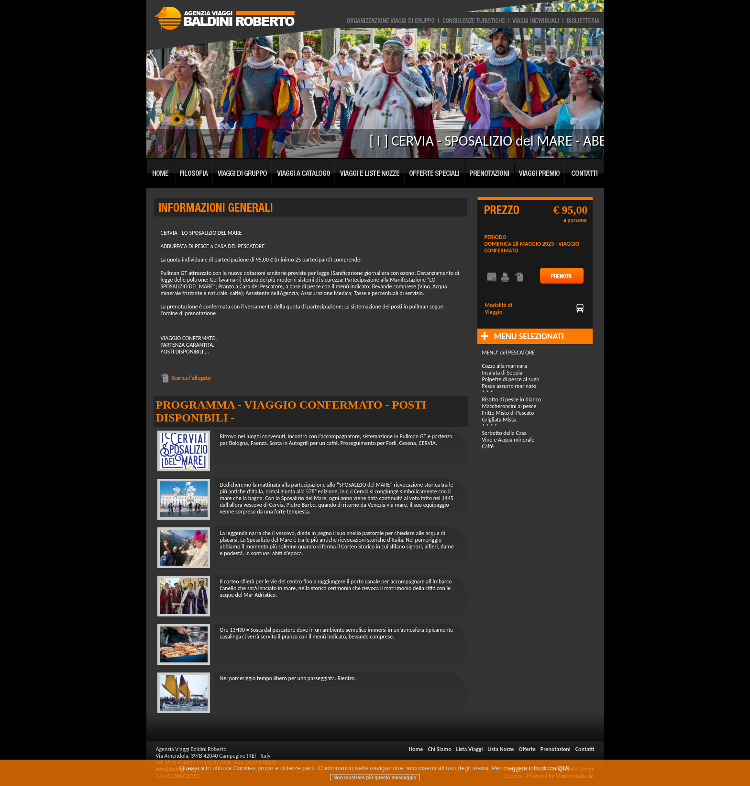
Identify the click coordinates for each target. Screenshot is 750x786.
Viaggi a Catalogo (303, 171)
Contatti (584, 171)
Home (161, 171)
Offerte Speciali (435, 171)
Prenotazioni (490, 171)
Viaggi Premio (540, 171)
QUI (563, 776)
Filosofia (194, 171)
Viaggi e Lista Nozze (370, 171)
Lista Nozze (500, 749)
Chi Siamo (439, 749)
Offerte (526, 749)
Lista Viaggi (469, 749)
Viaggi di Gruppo (242, 171)
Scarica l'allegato (186, 378)
